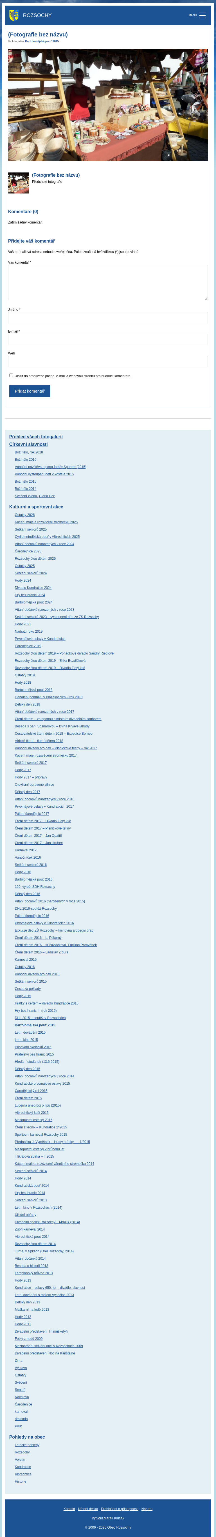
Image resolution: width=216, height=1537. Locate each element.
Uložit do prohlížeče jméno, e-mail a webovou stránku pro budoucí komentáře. (73, 376)
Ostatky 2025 (25, 566)
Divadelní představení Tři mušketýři (41, 1331)
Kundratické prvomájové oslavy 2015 (42, 1084)
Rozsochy (22, 1452)
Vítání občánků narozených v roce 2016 (44, 799)
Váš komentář (19, 262)
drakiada (21, 1419)
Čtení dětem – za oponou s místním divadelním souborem (58, 719)
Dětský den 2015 (27, 1069)
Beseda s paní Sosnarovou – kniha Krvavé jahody (52, 726)
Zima (18, 1361)
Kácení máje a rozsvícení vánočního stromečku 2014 (54, 1164)
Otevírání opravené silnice (34, 785)
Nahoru (146, 1509)
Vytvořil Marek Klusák (108, 1518)
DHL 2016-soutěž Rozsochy (36, 909)
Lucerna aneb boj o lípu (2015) (38, 1105)
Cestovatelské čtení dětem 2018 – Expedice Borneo (54, 734)
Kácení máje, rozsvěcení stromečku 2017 (46, 755)
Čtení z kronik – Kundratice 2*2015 (41, 1127)
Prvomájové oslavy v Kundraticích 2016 (44, 923)
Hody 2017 (23, 770)
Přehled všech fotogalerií (36, 436)
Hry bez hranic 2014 (30, 1193)
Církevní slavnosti (28, 444)
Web (11, 353)
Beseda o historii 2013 (31, 1266)
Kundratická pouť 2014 (32, 1186)
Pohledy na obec (27, 1437)
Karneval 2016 (26, 960)
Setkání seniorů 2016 (31, 865)
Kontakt (69, 1509)
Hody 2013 (23, 1280)
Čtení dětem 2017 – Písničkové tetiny (43, 828)
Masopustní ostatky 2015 (33, 1120)
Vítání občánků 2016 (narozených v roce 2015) (50, 901)
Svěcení (21, 1382)
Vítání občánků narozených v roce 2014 (44, 1076)
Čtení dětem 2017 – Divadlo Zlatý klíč (43, 821)
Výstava (21, 1368)
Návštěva (22, 1397)
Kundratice (23, 1467)
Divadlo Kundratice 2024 (33, 588)
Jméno (14, 310)
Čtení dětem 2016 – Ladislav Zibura (41, 952)
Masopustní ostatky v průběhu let (39, 1149)
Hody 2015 (23, 996)
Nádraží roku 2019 (29, 631)
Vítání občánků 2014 (30, 1259)
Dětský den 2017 (27, 792)
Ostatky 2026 (25, 515)
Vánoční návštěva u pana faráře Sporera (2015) (50, 467)
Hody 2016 (23, 872)
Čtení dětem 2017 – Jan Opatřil (38, 836)
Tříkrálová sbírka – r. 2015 (34, 1156)
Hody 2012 (23, 1317)
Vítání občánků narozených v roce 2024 (44, 544)
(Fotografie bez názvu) (56, 175)
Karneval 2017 (26, 850)
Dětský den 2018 (27, 704)
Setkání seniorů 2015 (31, 981)
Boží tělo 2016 (26, 460)
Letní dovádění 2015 (30, 1032)
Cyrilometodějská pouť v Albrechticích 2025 (47, 537)
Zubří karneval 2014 (30, 1229)
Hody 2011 (23, 1324)
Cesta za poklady (28, 989)
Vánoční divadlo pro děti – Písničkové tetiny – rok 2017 (56, 748)
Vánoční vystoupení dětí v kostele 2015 (44, 474)
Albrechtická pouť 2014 (32, 1237)
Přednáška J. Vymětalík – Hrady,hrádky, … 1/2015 (52, 1142)
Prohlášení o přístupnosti (119, 1509)
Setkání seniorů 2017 (31, 763)
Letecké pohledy (27, 1445)
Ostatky (20, 1375)
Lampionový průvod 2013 (34, 1273)
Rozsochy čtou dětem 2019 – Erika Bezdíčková (50, 661)
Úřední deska (88, 1509)
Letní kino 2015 (26, 1040)
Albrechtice (23, 1474)
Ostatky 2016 (25, 967)
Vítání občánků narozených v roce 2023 (44, 610)
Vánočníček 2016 (28, 857)
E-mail (14, 331)
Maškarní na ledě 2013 (32, 1310)
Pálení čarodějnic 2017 (32, 814)
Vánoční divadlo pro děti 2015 (37, 974)
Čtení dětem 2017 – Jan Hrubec (39, 843)
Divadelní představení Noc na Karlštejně (45, 1353)
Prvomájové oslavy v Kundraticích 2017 (44, 806)
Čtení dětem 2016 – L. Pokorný (38, 938)
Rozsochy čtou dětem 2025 (35, 559)
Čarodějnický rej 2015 (31, 1091)
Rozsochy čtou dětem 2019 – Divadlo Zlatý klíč (50, 668)
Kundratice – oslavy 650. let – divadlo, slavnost (50, 1288)
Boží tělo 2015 (26, 481)
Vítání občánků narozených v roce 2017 (44, 712)
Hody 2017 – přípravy (31, 777)
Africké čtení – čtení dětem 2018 (39, 741)
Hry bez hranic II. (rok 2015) (36, 1011)
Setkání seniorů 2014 (31, 1171)
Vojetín (20, 1460)
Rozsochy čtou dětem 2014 (35, 1244)
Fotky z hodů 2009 (29, 1339)
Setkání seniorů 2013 (31, 1200)
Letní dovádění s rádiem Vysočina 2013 (44, 1295)
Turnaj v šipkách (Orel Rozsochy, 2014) (44, 1251)
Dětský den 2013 (27, 1302)
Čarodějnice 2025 (28, 551)
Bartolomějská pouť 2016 (34, 879)
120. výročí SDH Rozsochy (35, 887)
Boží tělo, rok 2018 (29, 452)
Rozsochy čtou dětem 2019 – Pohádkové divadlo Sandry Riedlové (64, 653)
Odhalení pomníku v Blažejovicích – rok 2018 (49, 697)
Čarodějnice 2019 (28, 646)
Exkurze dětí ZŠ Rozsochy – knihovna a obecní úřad (54, 930)
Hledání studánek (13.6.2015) (37, 1062)
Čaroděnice (23, 1404)
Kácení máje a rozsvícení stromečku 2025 (46, 522)
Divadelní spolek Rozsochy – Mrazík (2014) (47, 1222)
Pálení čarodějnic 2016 (32, 916)
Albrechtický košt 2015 (32, 1113)
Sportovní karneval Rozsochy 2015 (41, 1135)
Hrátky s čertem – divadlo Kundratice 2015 (46, 1003)
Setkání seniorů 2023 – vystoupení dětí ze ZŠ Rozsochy (57, 617)
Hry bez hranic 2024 (30, 595)
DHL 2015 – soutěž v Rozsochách (40, 1018)
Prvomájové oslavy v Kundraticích (40, 639)
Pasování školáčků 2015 (33, 1047)
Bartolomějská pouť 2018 (34, 690)
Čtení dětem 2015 (28, 1098)
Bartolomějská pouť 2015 (42, 41)
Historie (20, 1481)
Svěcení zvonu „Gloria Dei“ (35, 496)
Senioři (20, 1390)
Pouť (18, 1426)
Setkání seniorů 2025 (31, 529)
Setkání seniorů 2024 (31, 573)
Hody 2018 (23, 683)
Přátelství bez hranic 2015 (34, 1054)
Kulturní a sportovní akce (36, 506)
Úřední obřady (25, 1215)
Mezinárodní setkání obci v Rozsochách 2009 (49, 1346)
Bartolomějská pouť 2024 (34, 602)
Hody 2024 (23, 580)
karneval (21, 1412)
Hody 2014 (23, 1178)
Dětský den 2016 (27, 894)
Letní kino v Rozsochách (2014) (38, 1207)
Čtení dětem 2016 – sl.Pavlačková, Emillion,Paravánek (56, 945)
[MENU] (202, 15)
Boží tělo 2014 (26, 489)
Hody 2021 (23, 624)
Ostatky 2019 (25, 675)
